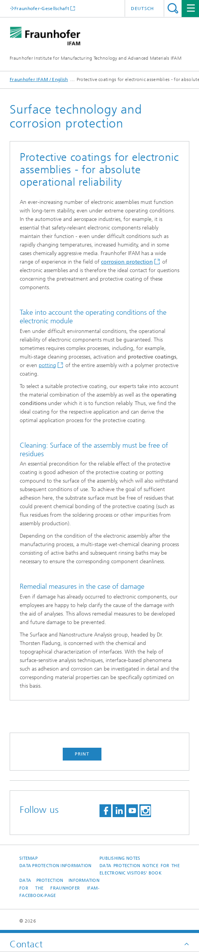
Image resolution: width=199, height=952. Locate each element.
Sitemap (28, 858)
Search (173, 8)
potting (47, 365)
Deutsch (142, 8)
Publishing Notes (120, 858)
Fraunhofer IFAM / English (39, 79)
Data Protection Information (55, 865)
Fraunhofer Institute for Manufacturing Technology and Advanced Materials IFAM (96, 58)
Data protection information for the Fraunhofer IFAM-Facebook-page (59, 888)
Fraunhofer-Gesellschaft (41, 8)
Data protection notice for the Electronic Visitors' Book (140, 869)
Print (82, 754)
